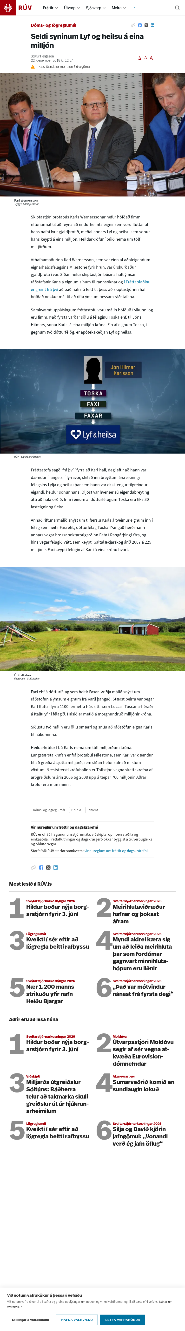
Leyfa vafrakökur (122, 1321)
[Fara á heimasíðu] (20, 7)
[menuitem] (56, 7)
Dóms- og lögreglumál (53, 25)
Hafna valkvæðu (77, 1321)
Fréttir (48, 8)
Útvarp (69, 8)
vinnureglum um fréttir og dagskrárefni (116, 850)
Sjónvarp (93, 8)
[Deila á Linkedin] (152, 25)
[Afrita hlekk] (133, 25)
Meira (116, 8)
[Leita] (177, 8)
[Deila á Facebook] (140, 25)
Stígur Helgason (42, 56)
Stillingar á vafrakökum (30, 1321)
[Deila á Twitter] (146, 25)
